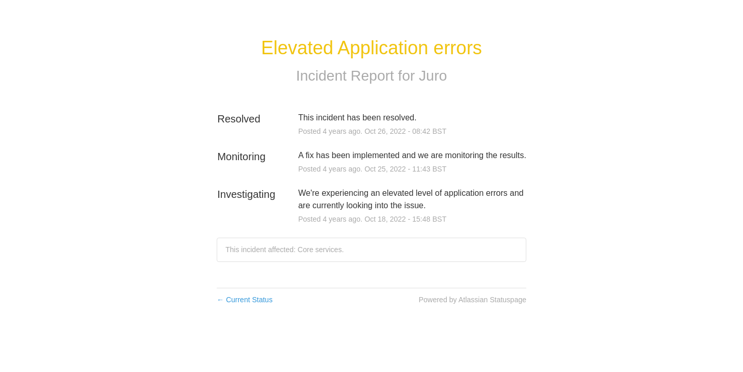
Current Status (244, 300)
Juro (433, 76)
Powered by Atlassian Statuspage (472, 300)
